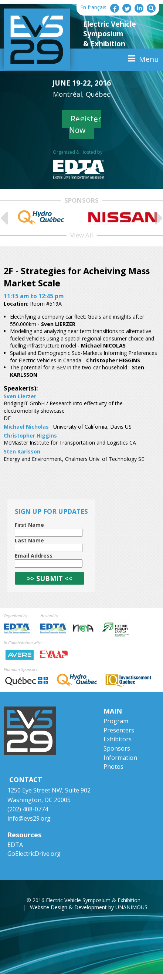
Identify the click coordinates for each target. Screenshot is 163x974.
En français (93, 7)
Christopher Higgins (30, 435)
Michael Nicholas (26, 426)
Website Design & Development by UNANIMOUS (88, 907)
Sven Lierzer (20, 396)
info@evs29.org (29, 818)
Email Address (33, 555)
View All (81, 235)
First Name (29, 524)
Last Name (29, 540)
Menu (149, 59)
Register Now (85, 124)
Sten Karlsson (22, 451)
